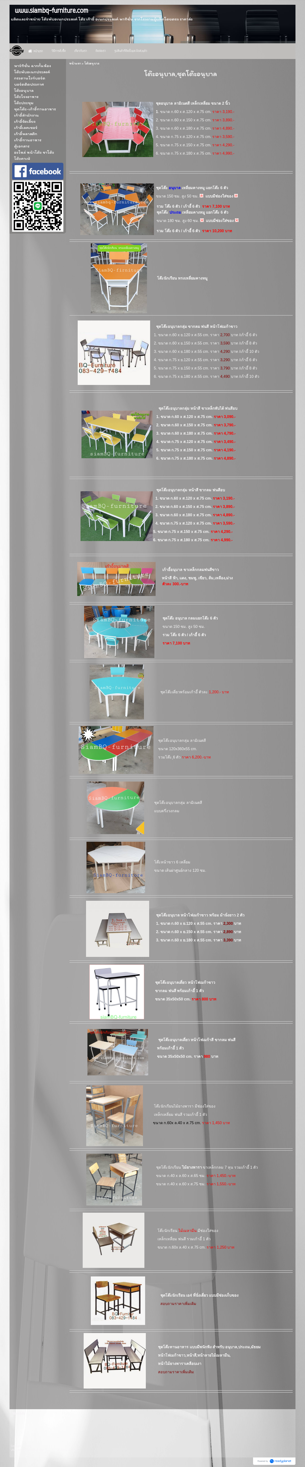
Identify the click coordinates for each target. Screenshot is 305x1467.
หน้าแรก (75, 63)
